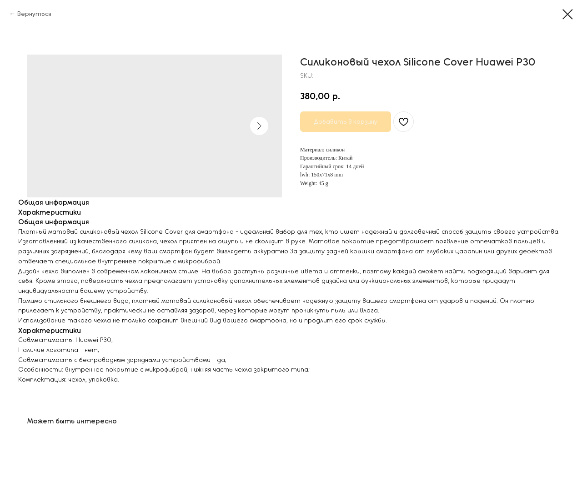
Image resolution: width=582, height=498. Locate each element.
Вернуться (34, 14)
